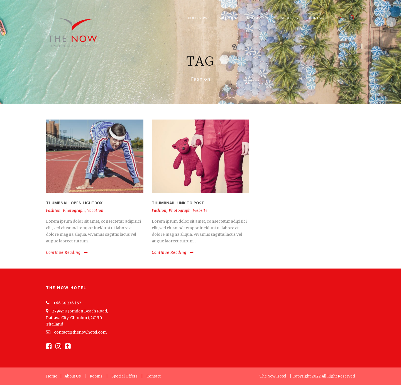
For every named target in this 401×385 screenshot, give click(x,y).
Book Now (197, 17)
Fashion (53, 210)
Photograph (74, 210)
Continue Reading (67, 252)
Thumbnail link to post (178, 202)
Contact (153, 376)
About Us (227, 17)
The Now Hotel (273, 376)
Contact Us (320, 17)
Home (51, 376)
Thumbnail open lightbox (74, 202)
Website (200, 210)
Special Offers (284, 17)
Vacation (95, 210)
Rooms (253, 17)
